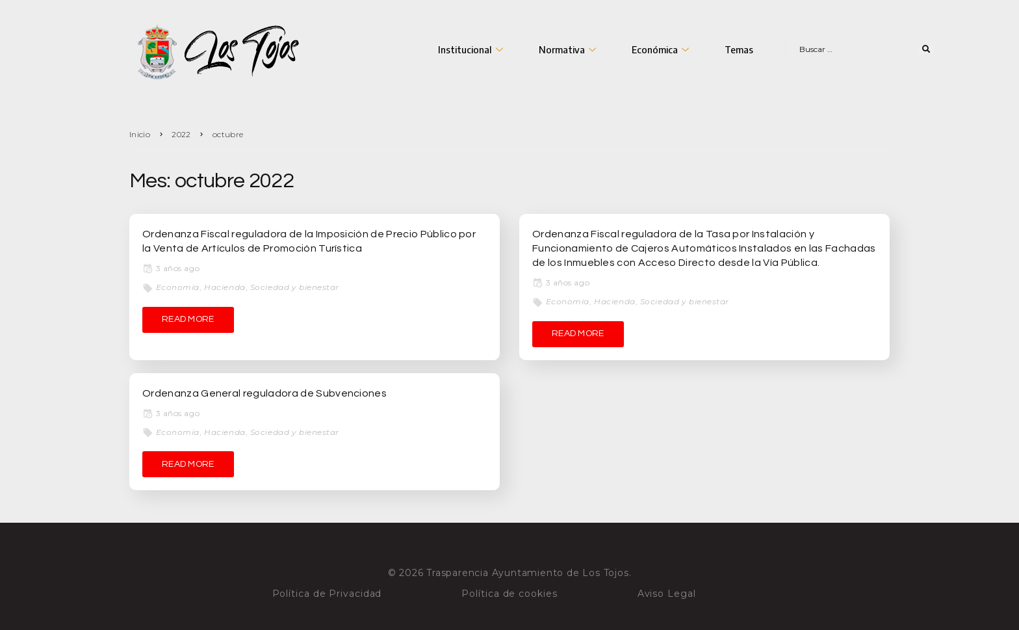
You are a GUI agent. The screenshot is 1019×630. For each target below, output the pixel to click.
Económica (662, 49)
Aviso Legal (667, 593)
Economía (178, 287)
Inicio (139, 134)
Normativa (569, 49)
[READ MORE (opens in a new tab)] (188, 320)
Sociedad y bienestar (294, 287)
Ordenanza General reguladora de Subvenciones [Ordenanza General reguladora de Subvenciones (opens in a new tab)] (264, 393)
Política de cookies (509, 593)
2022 (181, 134)
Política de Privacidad (327, 593)
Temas (739, 49)
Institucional (472, 49)
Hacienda (224, 287)
